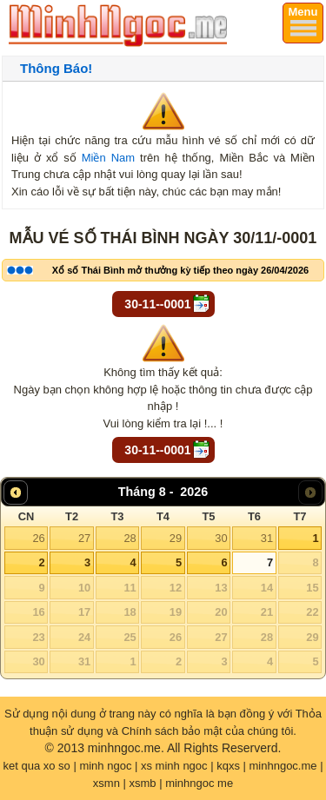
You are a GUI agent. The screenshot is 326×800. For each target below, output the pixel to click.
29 (176, 538)
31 (267, 538)
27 (84, 538)
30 (221, 538)
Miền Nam (108, 157)
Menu (303, 11)
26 (38, 538)
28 (129, 538)
